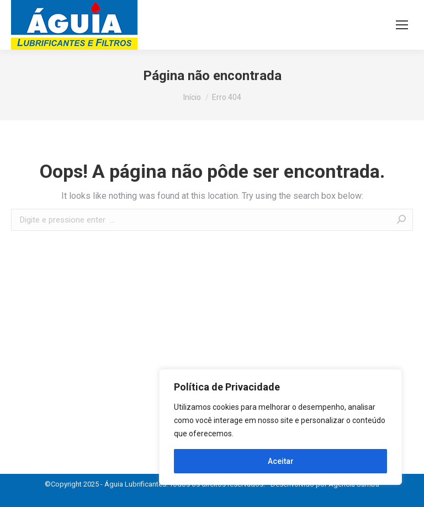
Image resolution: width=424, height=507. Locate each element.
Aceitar (281, 461)
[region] (280, 427)
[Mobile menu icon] (402, 25)
